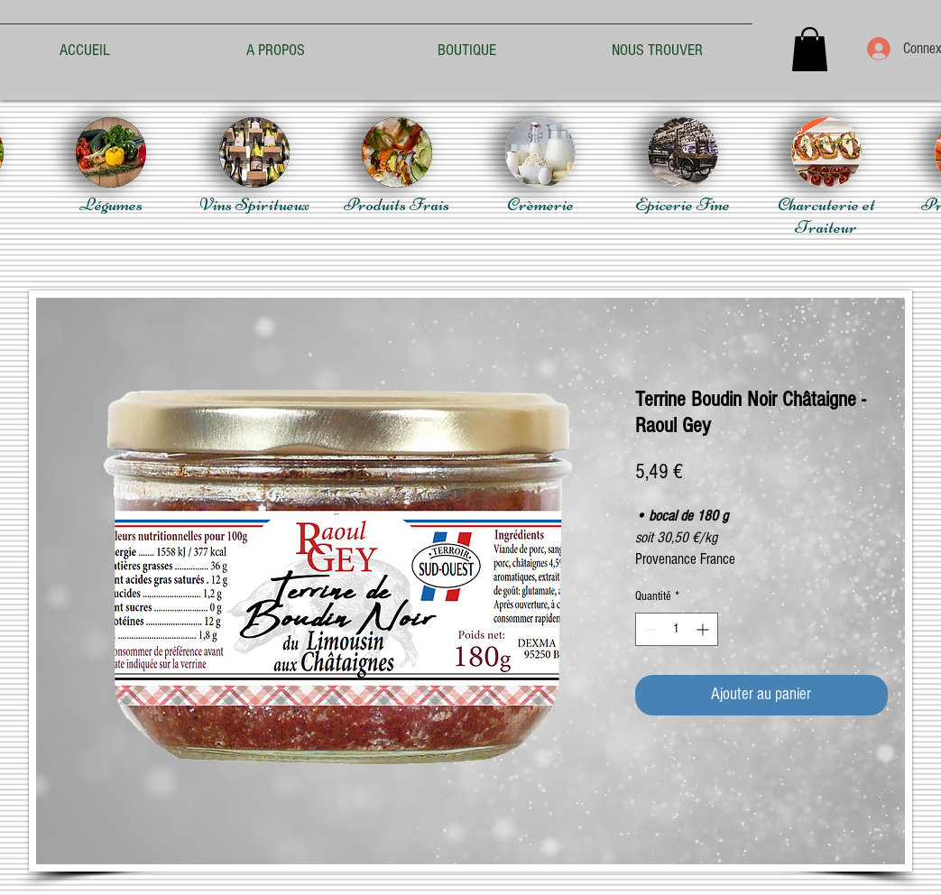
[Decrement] (649, 629)
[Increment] (704, 629)
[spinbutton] (676, 629)
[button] (809, 49)
